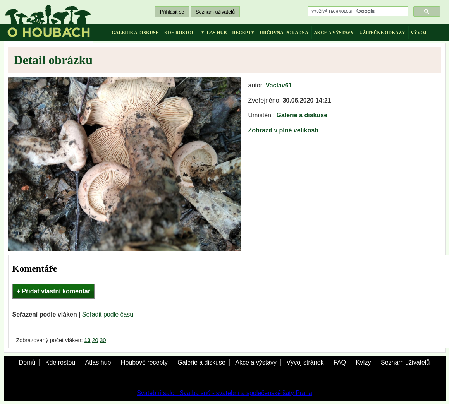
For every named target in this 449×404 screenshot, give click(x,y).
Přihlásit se (172, 12)
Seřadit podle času (108, 314)
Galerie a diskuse (301, 115)
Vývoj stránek (304, 362)
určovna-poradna (284, 32)
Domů (27, 362)
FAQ (340, 362)
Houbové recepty (144, 362)
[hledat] (357, 11)
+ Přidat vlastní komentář (54, 291)
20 (95, 340)
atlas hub (213, 32)
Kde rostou (60, 362)
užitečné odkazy (382, 32)
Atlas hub (98, 362)
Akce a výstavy (256, 362)
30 (103, 340)
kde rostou (179, 32)
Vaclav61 (279, 85)
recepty (243, 32)
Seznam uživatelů (215, 12)
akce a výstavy (334, 32)
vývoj (419, 32)
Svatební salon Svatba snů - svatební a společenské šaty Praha (224, 393)
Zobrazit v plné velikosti (283, 130)
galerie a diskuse (135, 32)
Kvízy (363, 362)
